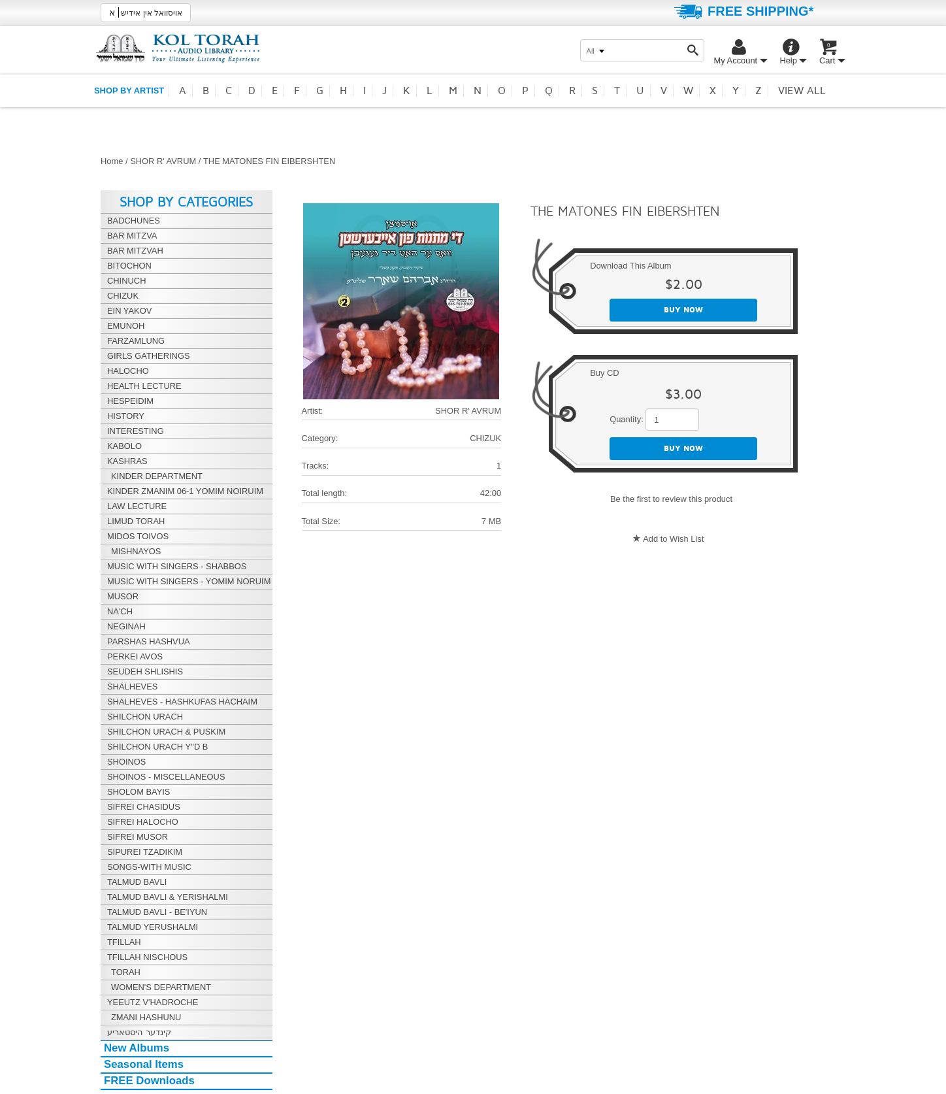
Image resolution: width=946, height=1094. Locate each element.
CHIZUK (485, 438)
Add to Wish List (673, 539)
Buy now (683, 310)
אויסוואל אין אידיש (145, 12)
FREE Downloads (149, 1080)
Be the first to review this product (671, 499)
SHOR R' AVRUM (163, 161)
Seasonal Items (144, 1064)
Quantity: (627, 419)
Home (112, 161)
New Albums (136, 1048)
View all (802, 91)
